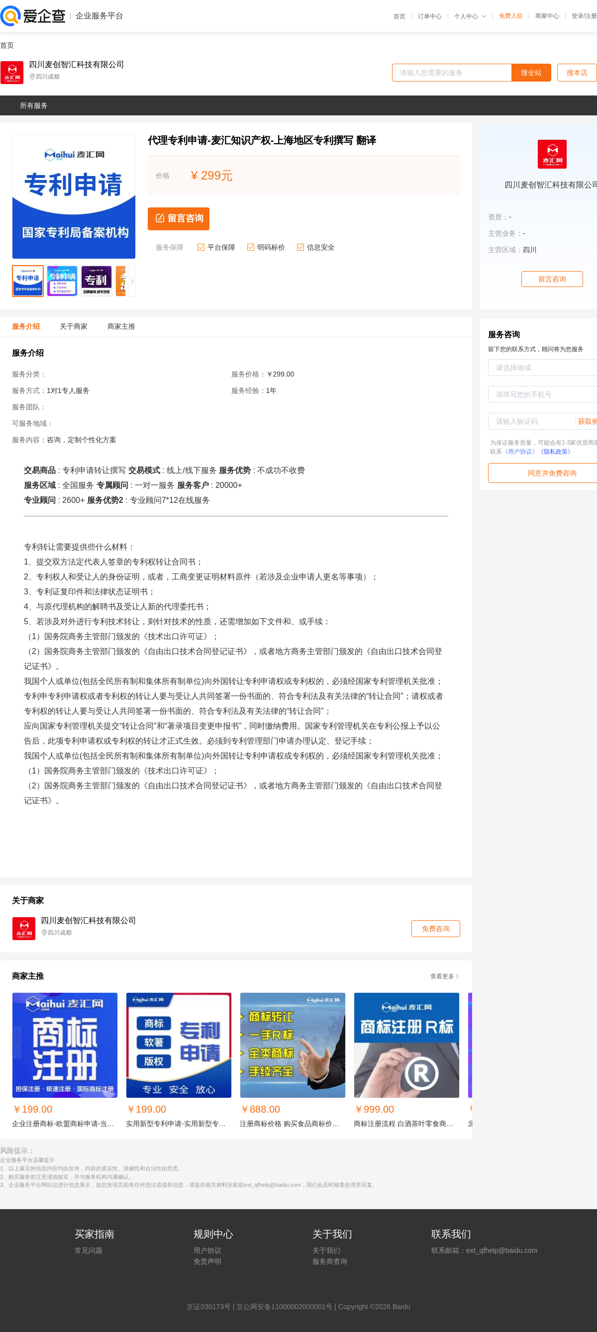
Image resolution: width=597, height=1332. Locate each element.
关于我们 (326, 1250)
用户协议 (207, 1250)
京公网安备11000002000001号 (284, 1307)
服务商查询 (329, 1261)
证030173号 (212, 1307)
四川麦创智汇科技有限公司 (76, 65)
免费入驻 (511, 16)
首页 (399, 16)
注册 (591, 15)
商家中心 (547, 16)
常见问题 (88, 1250)
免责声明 (207, 1261)
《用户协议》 (520, 451)
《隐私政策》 (556, 451)
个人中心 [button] (470, 16)
